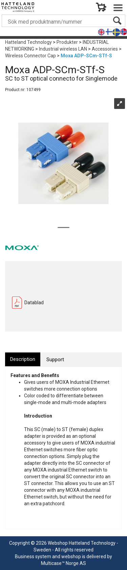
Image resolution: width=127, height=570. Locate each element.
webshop (71, 556)
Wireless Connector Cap (30, 55)
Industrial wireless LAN (63, 49)
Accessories (105, 49)
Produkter (67, 42)
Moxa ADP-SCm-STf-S (86, 55)
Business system (33, 556)
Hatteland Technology (28, 42)
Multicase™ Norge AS (63, 563)
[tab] (22, 359)
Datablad (34, 302)
